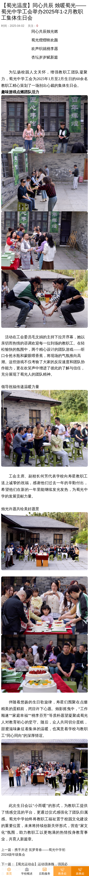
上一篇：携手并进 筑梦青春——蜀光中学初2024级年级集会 (33, 852)
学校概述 (27, 871)
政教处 (80, 871)
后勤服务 (44, 871)
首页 (9, 871)
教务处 (62, 871)
